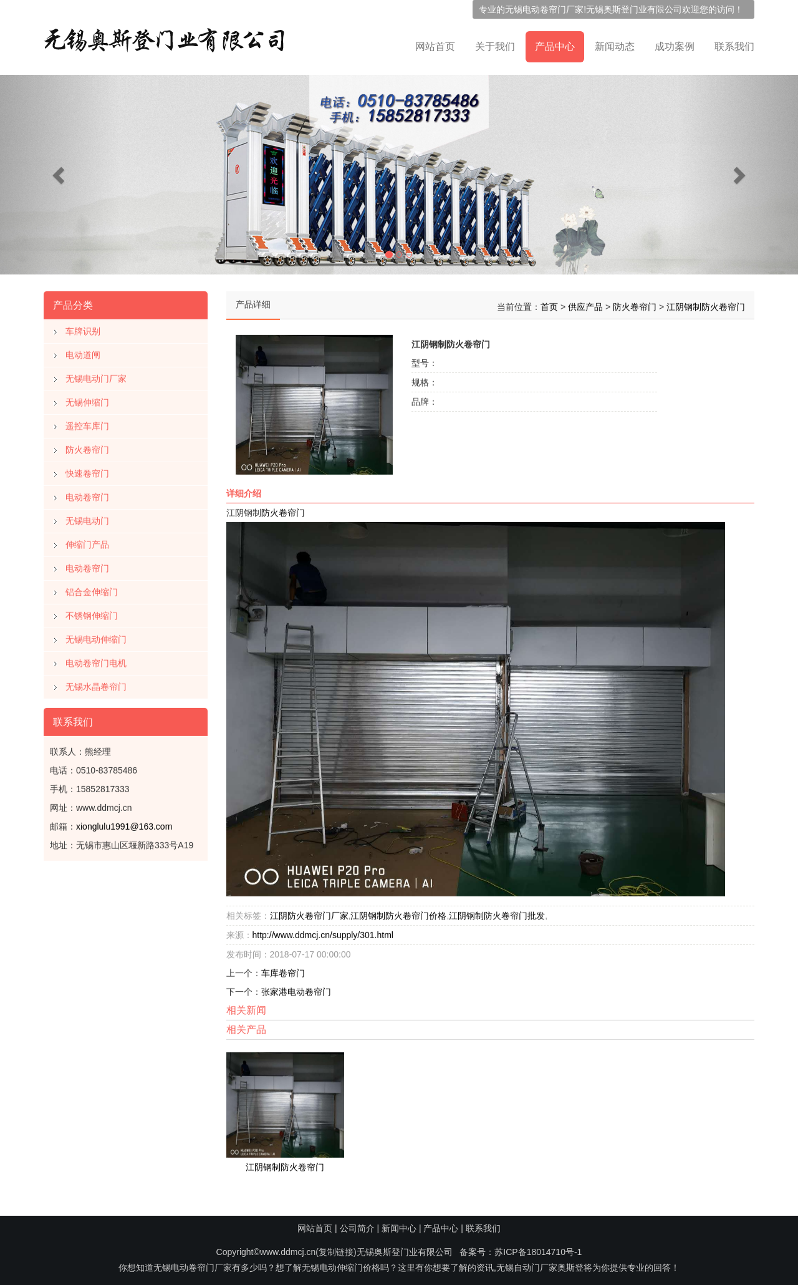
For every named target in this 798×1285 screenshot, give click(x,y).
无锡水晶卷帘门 (96, 684)
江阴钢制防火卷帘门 (705, 304)
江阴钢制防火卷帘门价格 (398, 913)
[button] (60, 174)
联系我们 (734, 46)
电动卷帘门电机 (96, 661)
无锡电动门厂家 (96, 376)
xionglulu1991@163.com (124, 824)
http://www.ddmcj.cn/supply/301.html (322, 933)
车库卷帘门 (283, 971)
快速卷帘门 (87, 471)
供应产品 (585, 304)
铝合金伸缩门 (91, 589)
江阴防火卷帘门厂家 (309, 913)
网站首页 (435, 46)
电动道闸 (82, 352)
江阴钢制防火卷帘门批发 (497, 913)
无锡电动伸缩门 (96, 637)
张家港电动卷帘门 (296, 989)
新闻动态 (615, 46)
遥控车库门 (87, 424)
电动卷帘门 (87, 495)
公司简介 (357, 1228)
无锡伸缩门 (87, 400)
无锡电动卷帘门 (535, 9)
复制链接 (336, 1252)
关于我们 (495, 46)
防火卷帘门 (87, 447)
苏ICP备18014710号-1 (538, 1252)
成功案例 (675, 46)
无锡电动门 (87, 518)
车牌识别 (82, 329)
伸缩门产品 (87, 542)
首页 (549, 304)
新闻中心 (399, 1228)
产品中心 (555, 46)
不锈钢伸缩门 (91, 613)
